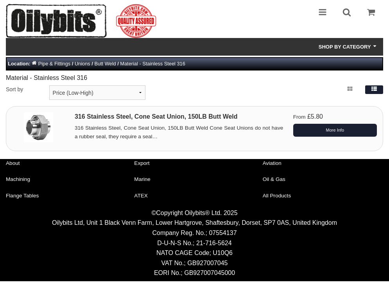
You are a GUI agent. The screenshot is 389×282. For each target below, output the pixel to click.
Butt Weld (105, 64)
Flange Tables (22, 196)
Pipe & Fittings (54, 64)
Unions (82, 64)
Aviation (272, 163)
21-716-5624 (214, 243)
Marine (142, 179)
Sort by (14, 89)
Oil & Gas (274, 179)
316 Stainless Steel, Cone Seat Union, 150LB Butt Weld (156, 116)
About (13, 163)
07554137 (223, 233)
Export (141, 163)
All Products (277, 196)
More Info (335, 130)
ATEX (141, 196)
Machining (18, 179)
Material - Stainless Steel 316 (152, 64)
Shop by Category (348, 46)
